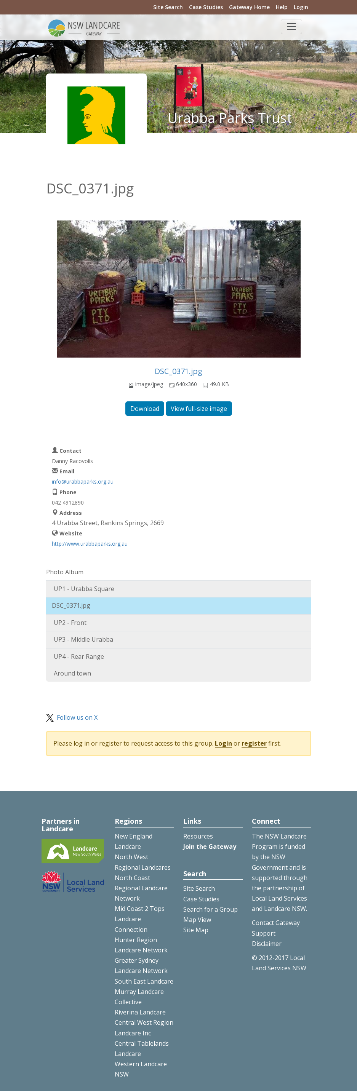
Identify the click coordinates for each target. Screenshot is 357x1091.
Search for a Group (210, 909)
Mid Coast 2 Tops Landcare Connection (140, 918)
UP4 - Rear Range (79, 656)
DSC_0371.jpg (178, 371)
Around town (72, 673)
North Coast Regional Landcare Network (141, 888)
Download (144, 408)
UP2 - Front (70, 622)
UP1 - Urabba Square (84, 589)
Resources (198, 836)
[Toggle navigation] (291, 26)
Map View (197, 919)
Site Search (168, 7)
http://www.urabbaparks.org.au (90, 543)
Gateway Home (249, 7)
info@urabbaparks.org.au (83, 481)
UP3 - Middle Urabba (83, 639)
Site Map (195, 930)
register (254, 743)
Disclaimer (267, 943)
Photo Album (64, 572)
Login (301, 7)
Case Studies (206, 7)
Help (282, 7)
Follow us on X (77, 717)
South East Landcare (144, 981)
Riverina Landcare (140, 1012)
